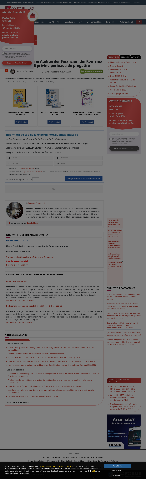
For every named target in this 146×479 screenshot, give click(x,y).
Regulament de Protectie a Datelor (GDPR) (55, 466)
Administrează (117, 470)
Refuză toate (117, 475)
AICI (93, 471)
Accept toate (117, 466)
